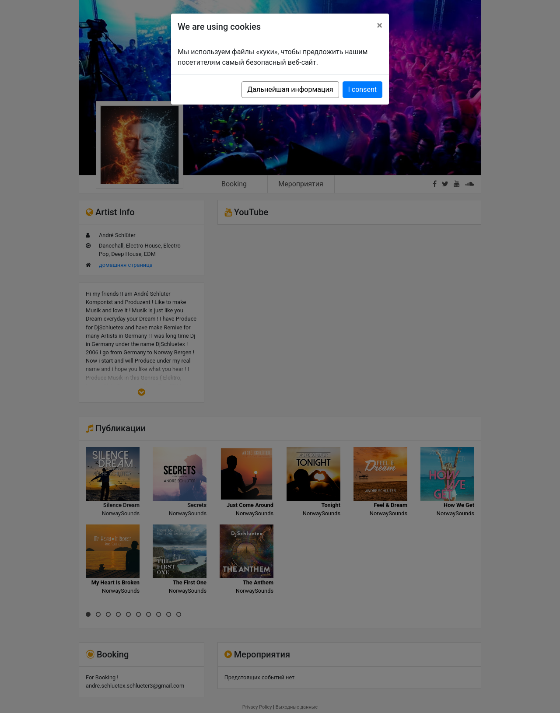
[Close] (379, 25)
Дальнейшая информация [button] (290, 89)
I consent (362, 89)
